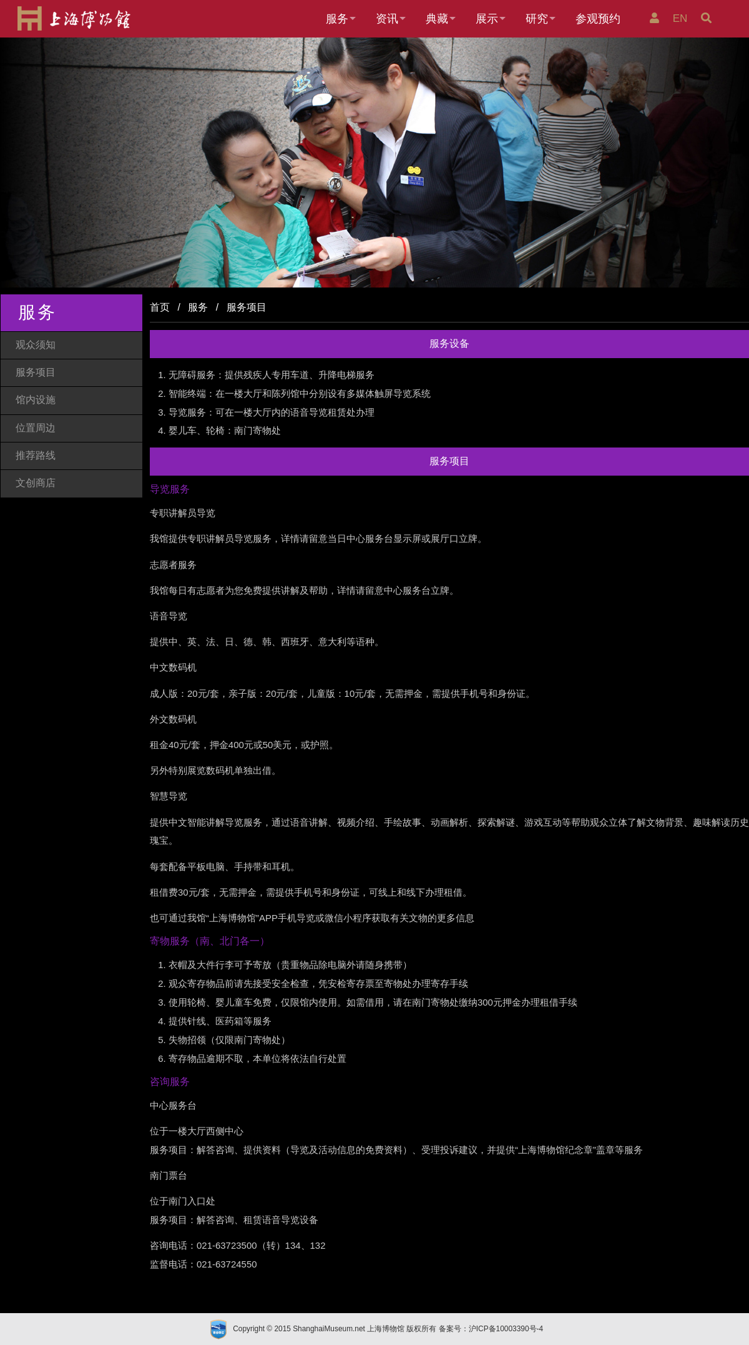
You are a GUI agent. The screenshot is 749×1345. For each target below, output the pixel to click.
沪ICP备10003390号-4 (506, 1328)
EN (681, 18)
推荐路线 (36, 455)
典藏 (437, 18)
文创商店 (36, 483)
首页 (160, 307)
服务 (337, 18)
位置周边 (36, 427)
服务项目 (36, 372)
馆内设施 (36, 399)
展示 (487, 18)
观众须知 (36, 344)
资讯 (387, 18)
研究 (537, 18)
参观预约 (597, 18)
